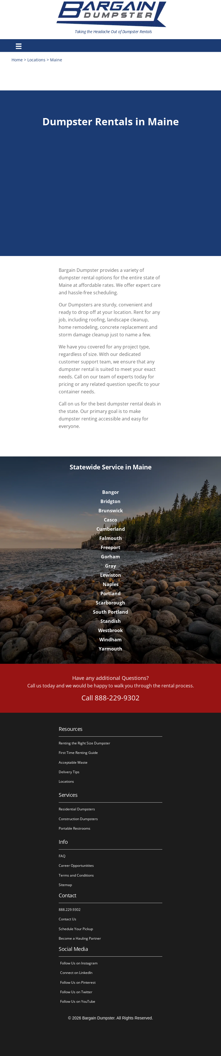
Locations (36, 59)
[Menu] (19, 46)
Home (17, 59)
